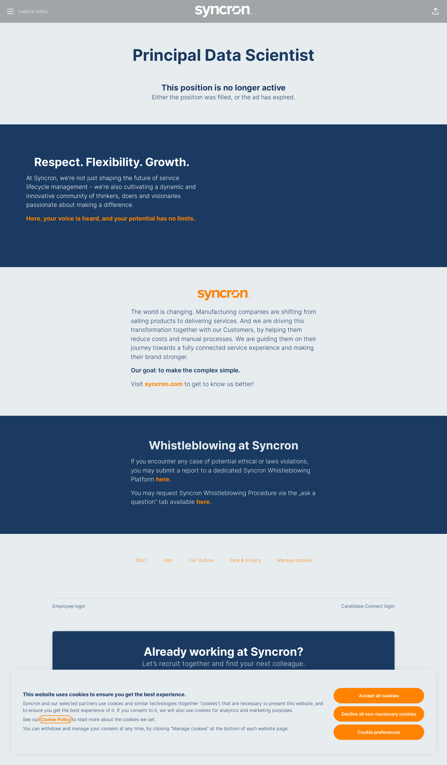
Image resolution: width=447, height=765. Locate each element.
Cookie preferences (378, 732)
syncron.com (164, 383)
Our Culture (201, 560)
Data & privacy (245, 560)
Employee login (68, 606)
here (162, 479)
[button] (436, 11)
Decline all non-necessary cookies (379, 714)
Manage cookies (294, 560)
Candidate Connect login (368, 606)
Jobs (167, 560)
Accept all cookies (379, 696)
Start (141, 560)
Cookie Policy (55, 719)
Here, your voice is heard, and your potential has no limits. (110, 218)
